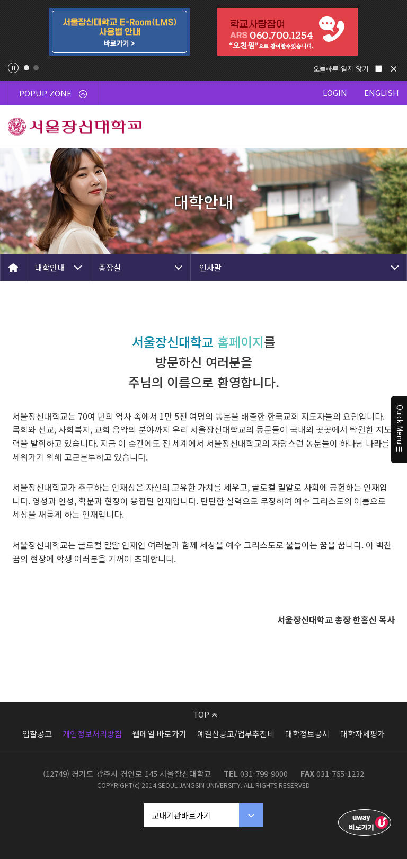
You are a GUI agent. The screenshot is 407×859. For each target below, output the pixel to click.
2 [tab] (36, 67)
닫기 (393, 69)
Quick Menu (399, 430)
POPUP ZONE (53, 93)
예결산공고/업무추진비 (236, 733)
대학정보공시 (307, 733)
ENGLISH (381, 92)
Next (390, 31)
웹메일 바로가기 (159, 733)
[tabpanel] (120, 32)
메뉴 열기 (386, 126)
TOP (205, 714)
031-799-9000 (264, 773)
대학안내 (50, 267)
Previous (16, 31)
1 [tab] (26, 67)
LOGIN (335, 92)
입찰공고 (37, 733)
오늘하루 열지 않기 (340, 68)
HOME (13, 267)
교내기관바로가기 (181, 815)
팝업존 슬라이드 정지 (13, 68)
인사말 (210, 267)
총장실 (110, 267)
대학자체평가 (362, 733)
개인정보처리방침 (92, 733)
